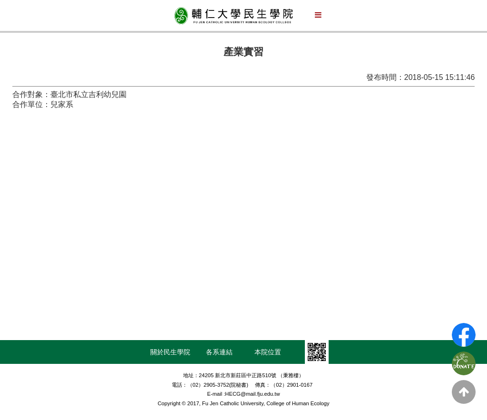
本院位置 (267, 352)
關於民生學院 (170, 352)
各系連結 (219, 352)
